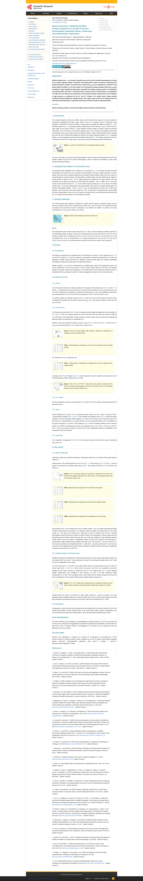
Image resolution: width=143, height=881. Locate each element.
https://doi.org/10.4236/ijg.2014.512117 (63, 707)
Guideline (31, 31)
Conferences (72, 13)
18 (89, 421)
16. (53, 789)
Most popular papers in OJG (36, 42)
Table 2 (73, 312)
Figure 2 (94, 170)
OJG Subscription (33, 38)
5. (52, 692)
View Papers (32, 24)
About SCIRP (68, 874)
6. (52, 700)
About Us (98, 13)
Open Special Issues (34, 54)
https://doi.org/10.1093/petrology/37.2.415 (64, 804)
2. (52, 663)
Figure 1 (65, 126)
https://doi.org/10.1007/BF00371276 (76, 744)
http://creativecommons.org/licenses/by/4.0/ (64, 63)
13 (82, 319)
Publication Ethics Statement (36, 44)
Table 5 (74, 440)
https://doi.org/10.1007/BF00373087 (94, 863)
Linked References (104, 27)
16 (60, 421)
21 (58, 533)
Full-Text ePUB (103, 25)
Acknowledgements (60, 617)
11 (90, 300)
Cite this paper (58, 633)
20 (57, 459)
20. (53, 828)
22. (53, 843)
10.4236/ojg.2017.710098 (59, 22)
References (56, 648)
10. (53, 742)
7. (52, 711)
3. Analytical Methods (61, 199)
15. (53, 781)
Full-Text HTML (103, 22)
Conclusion (30, 88)
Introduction (31, 70)
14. (53, 770)
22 (75, 548)
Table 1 (106, 288)
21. (53, 837)
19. (53, 820)
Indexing (31, 22)
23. (53, 852)
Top (28, 64)
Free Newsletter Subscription (36, 40)
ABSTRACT (57, 76)
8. (52, 720)
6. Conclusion (58, 604)
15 (83, 419)
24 (53, 562)
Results (29, 81)
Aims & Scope (32, 26)
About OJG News (33, 47)
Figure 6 (104, 570)
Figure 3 (57, 314)
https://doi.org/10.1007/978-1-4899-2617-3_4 (92, 735)
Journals (46, 13)
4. (52, 681)
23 (115, 558)
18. (53, 809)
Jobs (111, 13)
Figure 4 (76, 376)
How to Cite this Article (105, 29)
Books (59, 13)
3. (52, 672)
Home (32, 13)
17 (72, 421)
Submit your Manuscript (101, 878)
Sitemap (74, 874)
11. (53, 748)
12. (53, 757)
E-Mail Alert (32, 878)
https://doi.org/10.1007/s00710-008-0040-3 (70, 815)
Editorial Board (32, 28)
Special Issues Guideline (35, 59)
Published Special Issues (35, 57)
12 (53, 314)
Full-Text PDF (102, 20)
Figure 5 (86, 423)
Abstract (101, 18)
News (85, 13)
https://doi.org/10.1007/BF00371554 (62, 856)
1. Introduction (58, 116)
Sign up (87, 878)
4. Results (56, 245)
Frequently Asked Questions (36, 49)
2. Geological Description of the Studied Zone (71, 166)
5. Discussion (57, 447)
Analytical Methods (33, 78)
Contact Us (79, 874)
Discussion (30, 85)
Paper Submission (33, 35)
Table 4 (70, 416)
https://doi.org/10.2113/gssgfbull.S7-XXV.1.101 (68, 726)
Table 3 (83, 402)
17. (53, 798)
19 (104, 421)
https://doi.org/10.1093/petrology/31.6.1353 (71, 848)
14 (78, 378)
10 (65, 294)
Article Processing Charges (36, 33)
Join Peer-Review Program (46, 878)
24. (53, 861)
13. (53, 763)
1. (52, 653)
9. (52, 731)
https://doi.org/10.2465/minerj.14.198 (62, 759)
